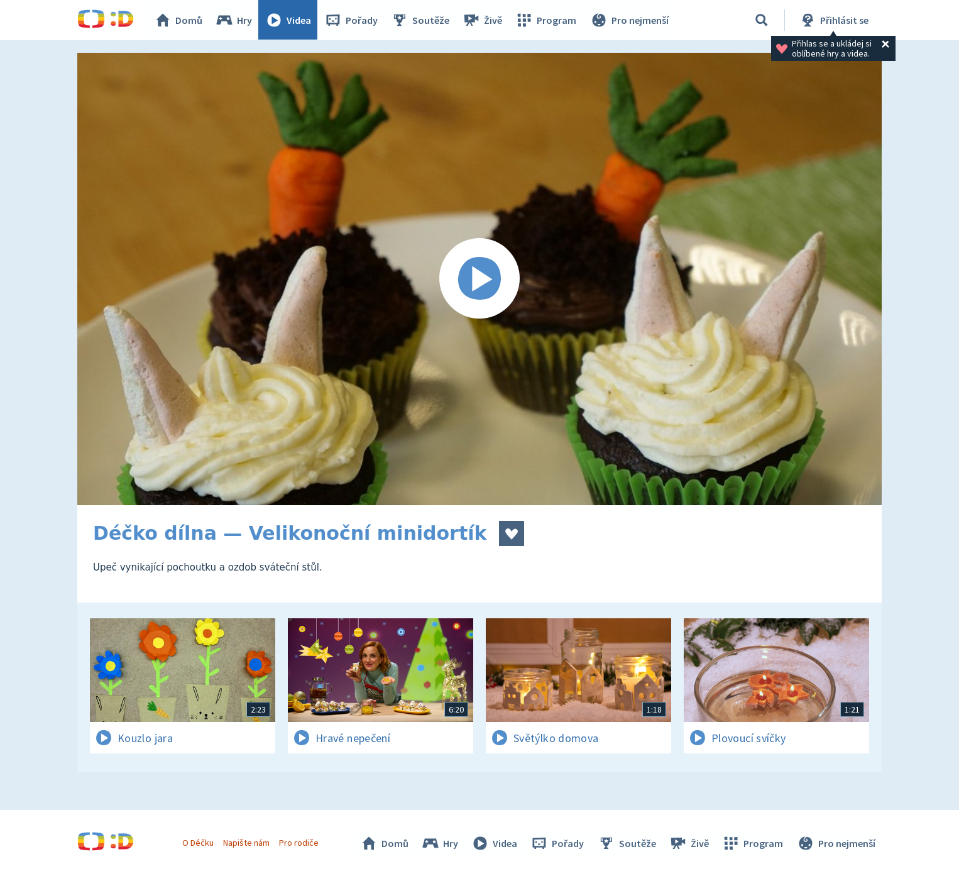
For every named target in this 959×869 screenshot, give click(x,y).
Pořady (351, 20)
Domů (178, 20)
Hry (234, 20)
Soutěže (420, 20)
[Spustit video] (479, 279)
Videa (288, 20)
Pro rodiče (299, 842)
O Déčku (198, 842)
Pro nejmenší (629, 20)
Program (546, 20)
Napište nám (246, 842)
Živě (483, 20)
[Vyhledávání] (761, 20)
